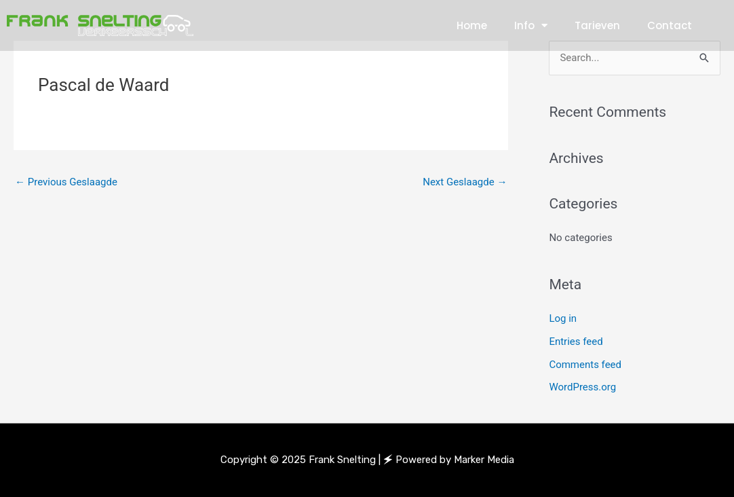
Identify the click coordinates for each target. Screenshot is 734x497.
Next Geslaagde (465, 182)
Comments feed (585, 364)
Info (530, 25)
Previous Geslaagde (66, 182)
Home (472, 25)
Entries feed (575, 341)
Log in (563, 318)
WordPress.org (582, 387)
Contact (669, 25)
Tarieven (597, 25)
